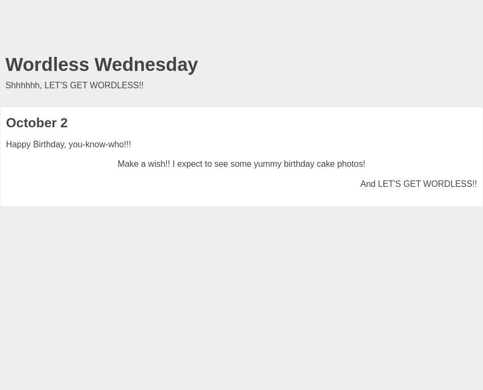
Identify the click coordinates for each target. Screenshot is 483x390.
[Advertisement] (241, 29)
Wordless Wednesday (101, 64)
